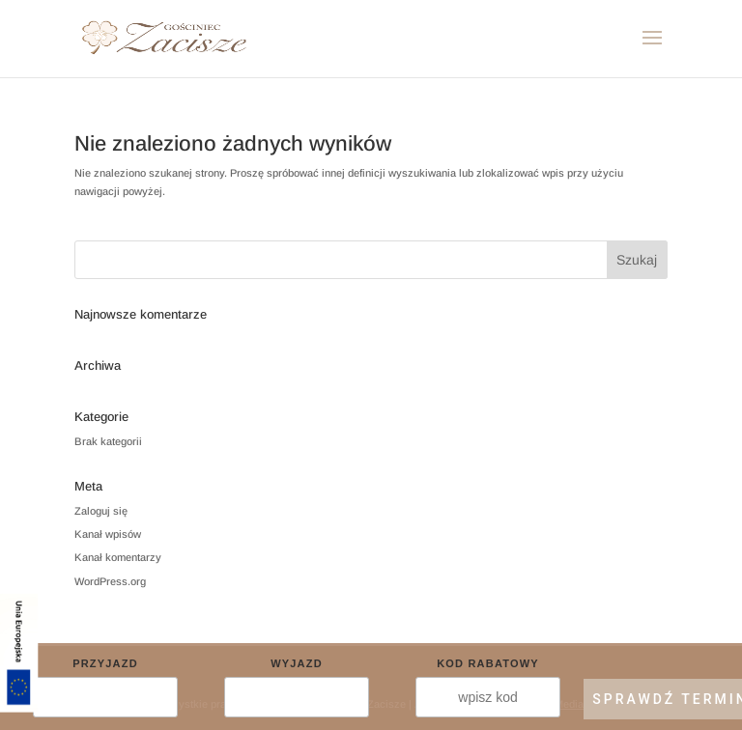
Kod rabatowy (488, 663)
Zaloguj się (101, 511)
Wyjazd (297, 663)
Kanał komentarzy (117, 557)
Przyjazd (105, 663)
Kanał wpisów (107, 534)
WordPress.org (110, 581)
